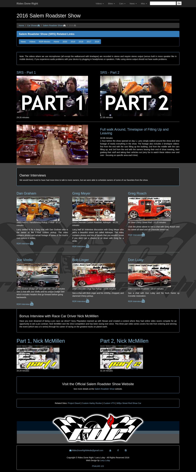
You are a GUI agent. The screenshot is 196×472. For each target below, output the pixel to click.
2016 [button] (97, 41)
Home (21, 25)
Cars (122, 3)
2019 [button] (73, 41)
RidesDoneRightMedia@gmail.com (86, 450)
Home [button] (56, 41)
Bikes (111, 3)
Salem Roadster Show (53, 25)
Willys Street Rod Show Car (129, 403)
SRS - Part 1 (26, 72)
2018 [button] (81, 41)
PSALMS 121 (98, 466)
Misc (144, 3)
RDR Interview (25, 243)
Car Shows (33, 25)
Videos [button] (32, 41)
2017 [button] (89, 41)
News (133, 3)
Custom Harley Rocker (92, 403)
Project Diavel (74, 403)
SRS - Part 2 (109, 72)
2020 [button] (65, 41)
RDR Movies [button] (44, 41)
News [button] (23, 41)
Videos (100, 3)
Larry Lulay (105, 460)
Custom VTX (109, 403)
